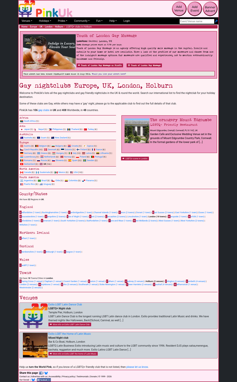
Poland (83, 157)
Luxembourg (30, 157)
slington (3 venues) (174, 281)
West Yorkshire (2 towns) (192, 220)
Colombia (73, 180)
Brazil (44, 180)
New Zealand (61, 137)
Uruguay (47, 184)
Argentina (28, 180)
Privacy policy (68, 376)
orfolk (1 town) (196, 216)
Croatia (75, 146)
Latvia (89, 153)
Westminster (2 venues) (30, 287)
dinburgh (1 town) (53, 251)
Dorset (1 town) (143, 212)
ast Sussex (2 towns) (163, 212)
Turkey (91, 129)
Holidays (44, 20)
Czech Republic (31, 149)
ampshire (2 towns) (55, 216)
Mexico (61, 172)
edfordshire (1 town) (29, 212)
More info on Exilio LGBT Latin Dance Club (70, 324)
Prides (61, 20)
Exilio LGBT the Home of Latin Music (69, 333)
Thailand (75, 129)
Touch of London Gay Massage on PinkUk (100, 65)
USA (76, 172)
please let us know (137, 366)
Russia (44, 160)
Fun (98, 20)
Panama (90, 180)
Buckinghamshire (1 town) (54, 212)
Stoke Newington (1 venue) (112, 284)
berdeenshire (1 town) (30, 251)
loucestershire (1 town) (31, 216)
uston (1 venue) (96, 281)
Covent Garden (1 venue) (75, 281)
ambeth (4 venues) (195, 281)
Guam (43, 137)
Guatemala (45, 172)
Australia (28, 137)
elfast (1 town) (27, 238)
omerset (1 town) (50, 220)
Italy (75, 153)
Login (126, 20)
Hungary (60, 153)
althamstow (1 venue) (185, 284)
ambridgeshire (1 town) (80, 212)
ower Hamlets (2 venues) (139, 284)
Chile (57, 180)
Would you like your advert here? (109, 74)
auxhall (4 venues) (162, 284)
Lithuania (104, 153)
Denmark (52, 149)
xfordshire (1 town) (29, 220)
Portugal (99, 157)
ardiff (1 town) (27, 265)
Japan (27, 129)
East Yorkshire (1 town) (186, 212)
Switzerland (29, 164)
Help (112, 20)
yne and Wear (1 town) (120, 220)
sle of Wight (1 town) (77, 216)
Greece (44, 153)
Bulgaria (59, 146)
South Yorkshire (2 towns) (73, 220)
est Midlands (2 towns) (145, 220)
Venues (26, 20)
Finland (83, 149)
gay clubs (43, 110)
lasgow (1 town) (72, 251)
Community (81, 20)
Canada (27, 172)
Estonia (68, 149)
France (99, 149)
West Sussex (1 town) (169, 220)
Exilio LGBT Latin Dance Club (65, 304)
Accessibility (55, 376)
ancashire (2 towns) (115, 216)
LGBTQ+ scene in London (134, 158)
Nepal (41, 129)
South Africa (30, 121)
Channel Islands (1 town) (105, 212)
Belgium (43, 146)
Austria (27, 146)
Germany (28, 153)
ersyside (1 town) (177, 216)
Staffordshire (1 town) (96, 220)
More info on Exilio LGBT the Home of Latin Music (73, 354)
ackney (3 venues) (134, 281)
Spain (74, 160)
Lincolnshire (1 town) (137, 216)
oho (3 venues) (69, 284)
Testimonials (83, 376)
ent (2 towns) (96, 216)
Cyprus (90, 146)
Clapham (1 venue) (53, 281)
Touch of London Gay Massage (144, 65)
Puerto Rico (29, 184)
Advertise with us (39, 376)
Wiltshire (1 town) (27, 225)
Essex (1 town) (205, 212)
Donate (93, 376)
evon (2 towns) (126, 212)
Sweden (90, 160)
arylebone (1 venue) (48, 284)
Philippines (57, 129)
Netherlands (50, 157)
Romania (28, 160)
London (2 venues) (28, 284)
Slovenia (60, 160)
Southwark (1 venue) (88, 284)
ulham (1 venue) (114, 281)
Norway (67, 157)
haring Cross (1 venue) (31, 281)
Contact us (24, 376)
